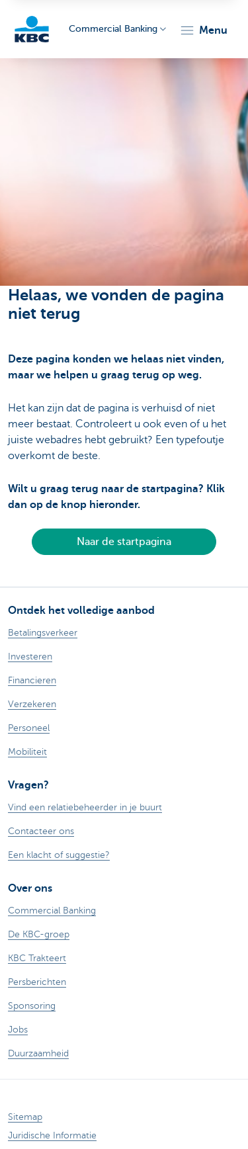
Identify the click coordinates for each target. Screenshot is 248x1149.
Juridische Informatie (52, 1135)
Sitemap (25, 1117)
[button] (203, 30)
